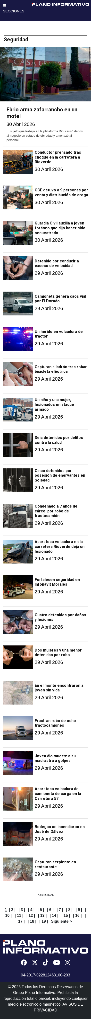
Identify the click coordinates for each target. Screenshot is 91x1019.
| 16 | (77, 915)
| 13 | (42, 915)
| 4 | (31, 910)
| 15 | (65, 915)
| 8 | (69, 910)
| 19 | (43, 921)
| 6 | (50, 910)
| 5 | (41, 910)
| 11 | (19, 915)
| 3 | (21, 910)
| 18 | (32, 921)
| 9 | (79, 910)
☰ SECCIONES (13, 8)
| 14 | (54, 915)
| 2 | (12, 910)
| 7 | (60, 910)
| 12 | (30, 915)
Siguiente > (61, 921)
